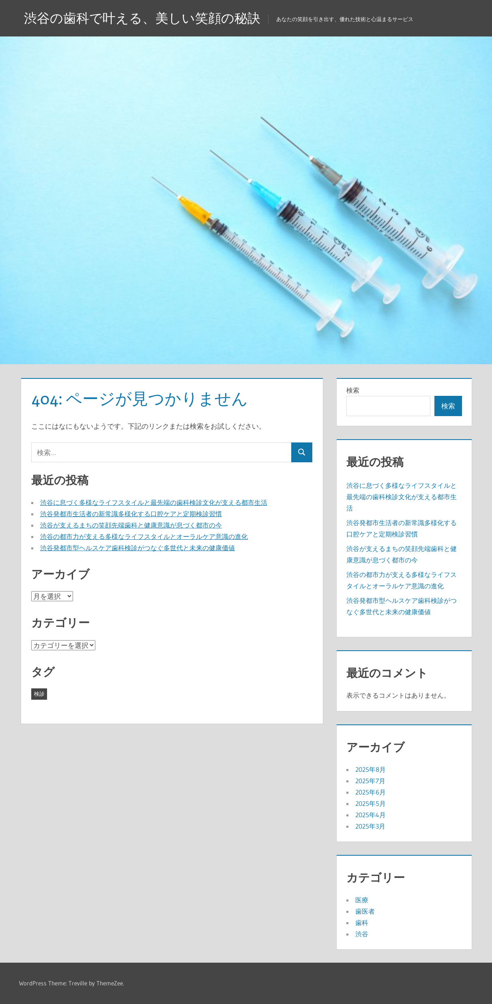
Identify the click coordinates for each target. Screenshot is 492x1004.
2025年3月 (370, 826)
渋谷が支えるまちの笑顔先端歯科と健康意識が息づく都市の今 (131, 525)
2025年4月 (370, 815)
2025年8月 (370, 769)
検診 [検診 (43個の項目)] (39, 693)
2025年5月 (370, 803)
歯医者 (365, 911)
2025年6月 (370, 792)
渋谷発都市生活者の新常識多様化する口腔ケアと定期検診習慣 (131, 514)
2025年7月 (370, 781)
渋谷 (361, 934)
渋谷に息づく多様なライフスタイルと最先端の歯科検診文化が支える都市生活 (153, 502)
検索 (352, 390)
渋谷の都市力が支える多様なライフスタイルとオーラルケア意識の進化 (144, 536)
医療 (361, 900)
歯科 (361, 923)
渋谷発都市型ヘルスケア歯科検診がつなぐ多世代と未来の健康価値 (137, 548)
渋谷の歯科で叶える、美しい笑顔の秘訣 (142, 18)
